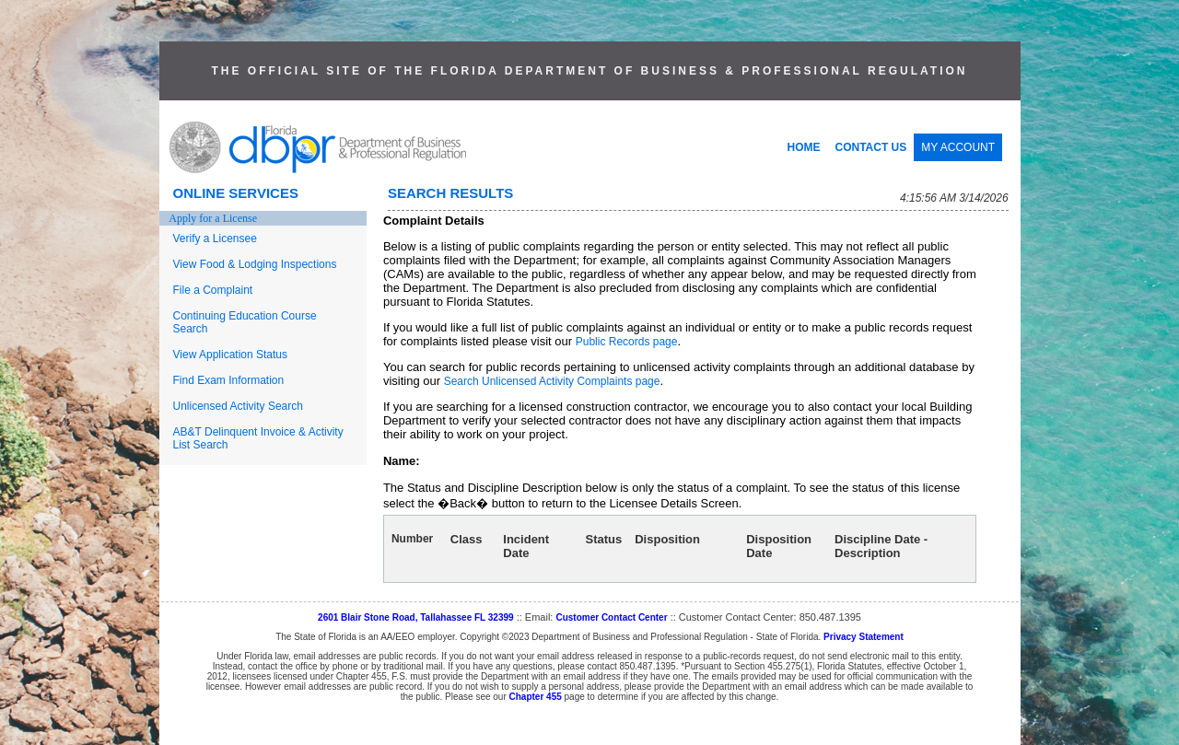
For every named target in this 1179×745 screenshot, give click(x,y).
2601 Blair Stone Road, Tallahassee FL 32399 (416, 617)
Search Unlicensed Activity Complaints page (552, 381)
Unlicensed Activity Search (238, 406)
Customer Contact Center (611, 617)
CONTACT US (871, 147)
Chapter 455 (535, 697)
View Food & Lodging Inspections (255, 264)
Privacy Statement (863, 637)
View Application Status (230, 354)
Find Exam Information (229, 380)
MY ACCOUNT (958, 147)
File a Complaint (213, 290)
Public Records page (627, 341)
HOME (804, 147)
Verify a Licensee (215, 238)
